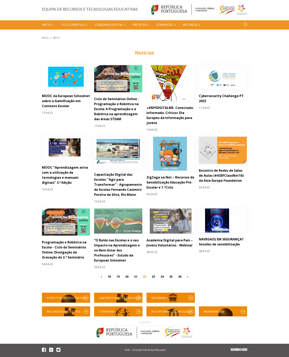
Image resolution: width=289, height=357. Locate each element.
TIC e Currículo (73, 24)
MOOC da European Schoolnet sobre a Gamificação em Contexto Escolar (66, 101)
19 (118, 276)
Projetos (139, 24)
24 (162, 276)
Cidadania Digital (109, 24)
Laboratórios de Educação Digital (120, 299)
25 (171, 276)
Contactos (144, 322)
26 (179, 276)
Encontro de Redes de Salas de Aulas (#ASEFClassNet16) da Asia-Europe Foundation (221, 175)
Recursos (190, 24)
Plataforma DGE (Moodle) (171, 311)
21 (135, 276)
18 (109, 276)
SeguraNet (159, 298)
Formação (165, 24)
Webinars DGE (214, 311)
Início (46, 24)
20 (126, 276)
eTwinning (107, 311)
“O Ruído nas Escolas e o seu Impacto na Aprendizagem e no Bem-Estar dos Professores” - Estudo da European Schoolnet (117, 250)
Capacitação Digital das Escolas (66, 299)
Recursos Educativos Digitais (64, 313)
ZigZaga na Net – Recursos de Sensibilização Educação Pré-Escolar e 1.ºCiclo (170, 182)
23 (153, 276)
